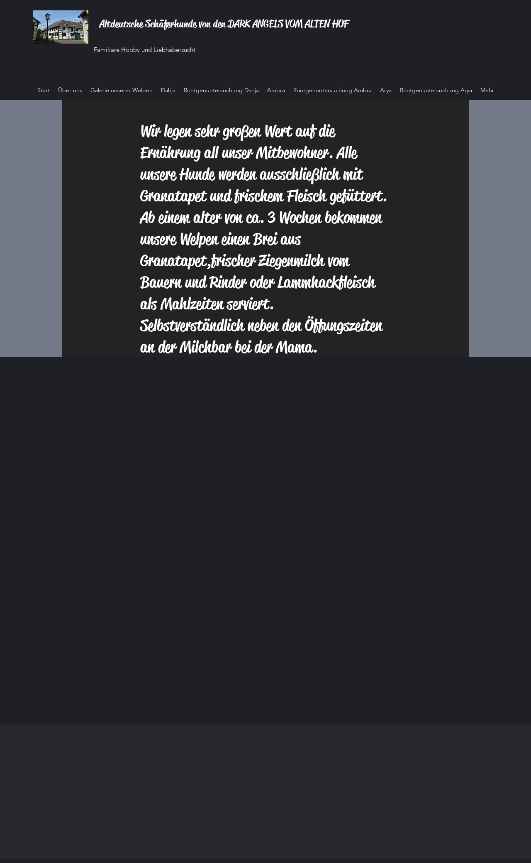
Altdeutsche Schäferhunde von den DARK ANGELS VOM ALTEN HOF (224, 24)
